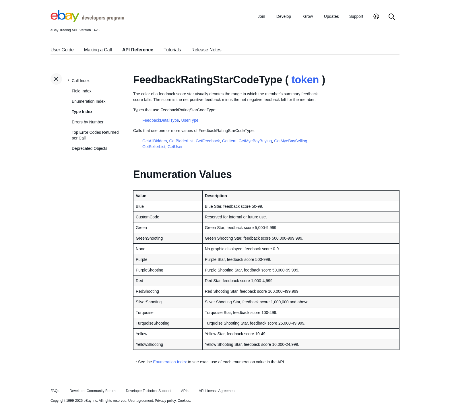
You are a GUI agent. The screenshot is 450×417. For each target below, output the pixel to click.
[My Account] (376, 17)
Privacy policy (165, 401)
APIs (185, 391)
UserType (189, 120)
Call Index (81, 80)
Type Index (82, 111)
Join (261, 16)
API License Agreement (217, 391)
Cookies (184, 401)
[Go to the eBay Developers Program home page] (87, 20)
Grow (308, 16)
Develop (283, 16)
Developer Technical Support (148, 391)
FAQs (55, 391)
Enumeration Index (89, 101)
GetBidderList (181, 141)
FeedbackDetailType (160, 120)
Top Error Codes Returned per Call (95, 135)
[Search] (391, 17)
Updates (331, 16)
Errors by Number (87, 122)
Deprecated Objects (89, 148)
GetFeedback (208, 141)
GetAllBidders (154, 141)
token (305, 80)
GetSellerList (153, 146)
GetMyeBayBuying (255, 141)
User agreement (140, 401)
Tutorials (172, 49)
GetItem (229, 141)
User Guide (62, 49)
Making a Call (98, 49)
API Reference (138, 49)
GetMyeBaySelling (290, 141)
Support (356, 16)
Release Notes (206, 49)
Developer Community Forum (93, 391)
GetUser (175, 146)
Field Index (81, 91)
